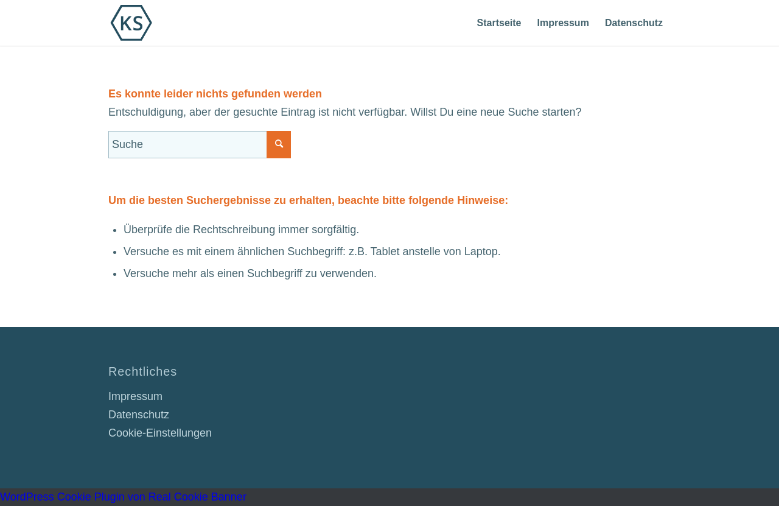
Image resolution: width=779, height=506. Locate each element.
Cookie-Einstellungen (160, 433)
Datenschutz (138, 415)
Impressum (135, 396)
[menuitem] (499, 23)
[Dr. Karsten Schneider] (131, 23)
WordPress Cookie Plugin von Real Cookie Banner (123, 497)
